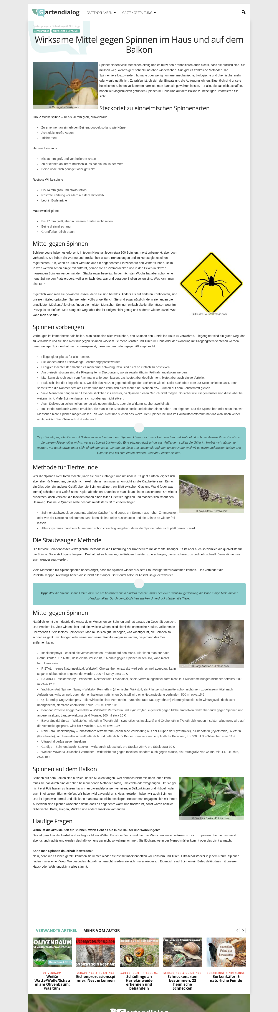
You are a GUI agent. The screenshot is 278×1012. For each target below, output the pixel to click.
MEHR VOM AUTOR (101, 930)
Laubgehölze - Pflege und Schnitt (139, 972)
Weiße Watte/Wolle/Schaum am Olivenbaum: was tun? (52, 982)
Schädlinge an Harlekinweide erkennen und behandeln (139, 982)
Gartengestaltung (139, 13)
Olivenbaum (52, 972)
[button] (243, 12)
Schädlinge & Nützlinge (66, 31)
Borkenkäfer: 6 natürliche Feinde (226, 978)
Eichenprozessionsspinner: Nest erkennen (95, 978)
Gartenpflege (41, 26)
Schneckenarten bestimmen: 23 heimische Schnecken (183, 982)
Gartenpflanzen (101, 13)
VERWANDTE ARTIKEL (56, 930)
